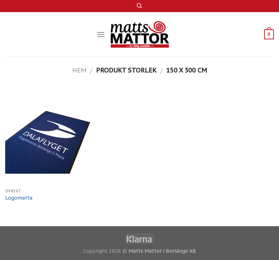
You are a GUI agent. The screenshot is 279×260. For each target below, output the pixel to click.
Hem (79, 70)
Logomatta (18, 198)
